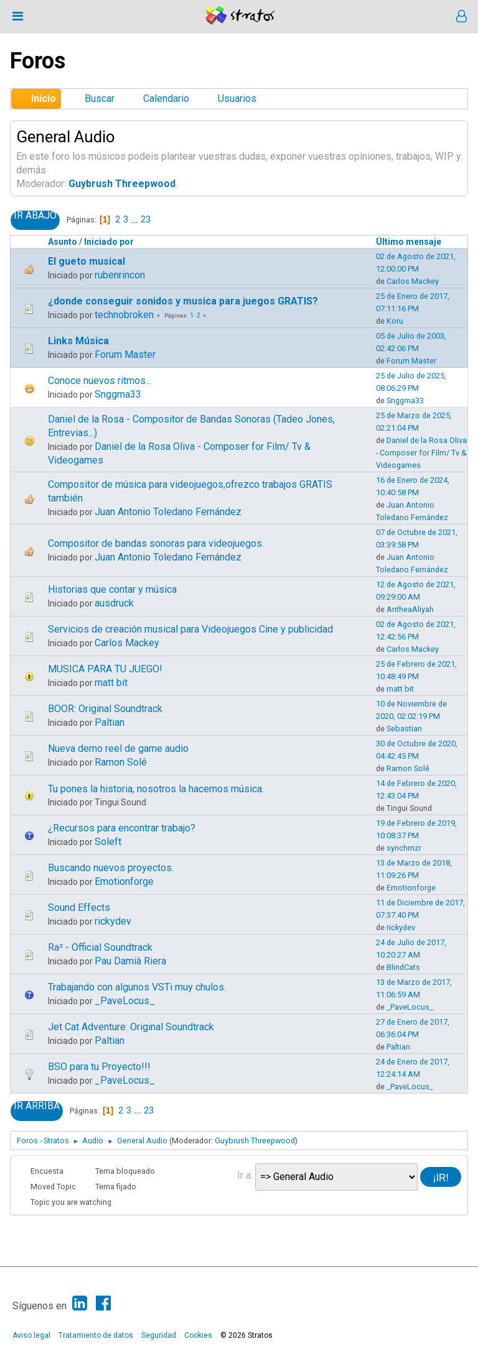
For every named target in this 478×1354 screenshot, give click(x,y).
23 (146, 219)
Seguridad (158, 1335)
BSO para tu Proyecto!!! (99, 1067)
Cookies (198, 1335)
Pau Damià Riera (130, 961)
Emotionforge (124, 881)
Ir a (244, 1175)
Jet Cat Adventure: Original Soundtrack (131, 1027)
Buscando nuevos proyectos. (111, 868)
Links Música (78, 341)
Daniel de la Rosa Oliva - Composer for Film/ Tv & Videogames (421, 453)
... (135, 219)
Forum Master (125, 354)
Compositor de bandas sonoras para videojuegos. (156, 543)
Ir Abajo (35, 215)
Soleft (108, 842)
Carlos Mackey (413, 281)
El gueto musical (86, 261)
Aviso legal (31, 1335)
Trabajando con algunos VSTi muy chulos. (137, 987)
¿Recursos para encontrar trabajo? (121, 828)
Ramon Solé (121, 762)
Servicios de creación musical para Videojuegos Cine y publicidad (190, 629)
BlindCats (403, 967)
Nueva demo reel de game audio (118, 748)
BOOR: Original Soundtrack (105, 709)
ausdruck (114, 603)
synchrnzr (404, 848)
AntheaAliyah (410, 609)
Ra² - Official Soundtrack (100, 947)
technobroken (124, 315)
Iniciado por (109, 242)
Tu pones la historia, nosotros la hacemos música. (156, 789)
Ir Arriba (37, 1106)
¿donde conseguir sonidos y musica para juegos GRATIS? (183, 301)
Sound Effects (79, 907)
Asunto (62, 242)
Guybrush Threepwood (122, 184)
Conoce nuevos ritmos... (99, 381)
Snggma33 (118, 394)
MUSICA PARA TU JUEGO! (105, 669)
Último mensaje (414, 242)
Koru (395, 321)
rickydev (113, 921)
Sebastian (404, 728)
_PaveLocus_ (125, 1001)
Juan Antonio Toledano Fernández (168, 512)
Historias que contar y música (112, 589)
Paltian (109, 722)
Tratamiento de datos (96, 1335)
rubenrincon (120, 275)
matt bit (111, 682)
